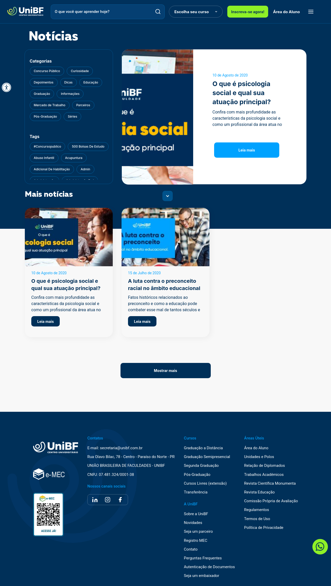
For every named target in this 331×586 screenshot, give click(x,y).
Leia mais (246, 150)
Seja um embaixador (201, 576)
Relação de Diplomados (264, 466)
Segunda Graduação (201, 466)
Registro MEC (195, 541)
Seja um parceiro (198, 532)
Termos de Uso (257, 519)
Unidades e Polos (259, 457)
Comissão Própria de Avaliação (271, 501)
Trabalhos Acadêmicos (264, 475)
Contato (191, 549)
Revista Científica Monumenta (270, 483)
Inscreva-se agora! (248, 12)
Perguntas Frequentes (203, 558)
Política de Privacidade (263, 528)
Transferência (195, 492)
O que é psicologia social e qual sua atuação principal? (242, 93)
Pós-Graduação (197, 475)
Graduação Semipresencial (207, 457)
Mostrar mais (165, 370)
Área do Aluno (286, 12)
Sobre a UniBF (196, 514)
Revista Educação (259, 492)
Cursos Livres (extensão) (205, 483)
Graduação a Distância (203, 448)
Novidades (193, 523)
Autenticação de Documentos (209, 567)
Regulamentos (256, 510)
